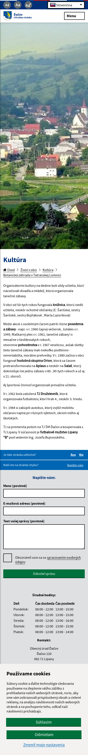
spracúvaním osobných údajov (48, 559)
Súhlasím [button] (44, 722)
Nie (82, 455)
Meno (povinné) (15, 485)
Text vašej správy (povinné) (24, 521)
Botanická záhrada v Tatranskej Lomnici (32, 275)
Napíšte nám (75, 465)
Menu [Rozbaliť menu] (74, 15)
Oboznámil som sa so (48, 559)
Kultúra (48, 270)
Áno (74, 455)
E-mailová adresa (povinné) (24, 503)
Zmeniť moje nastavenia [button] (44, 745)
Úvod (9, 270)
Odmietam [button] (44, 734)
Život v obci (28, 270)
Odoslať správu (44, 573)
